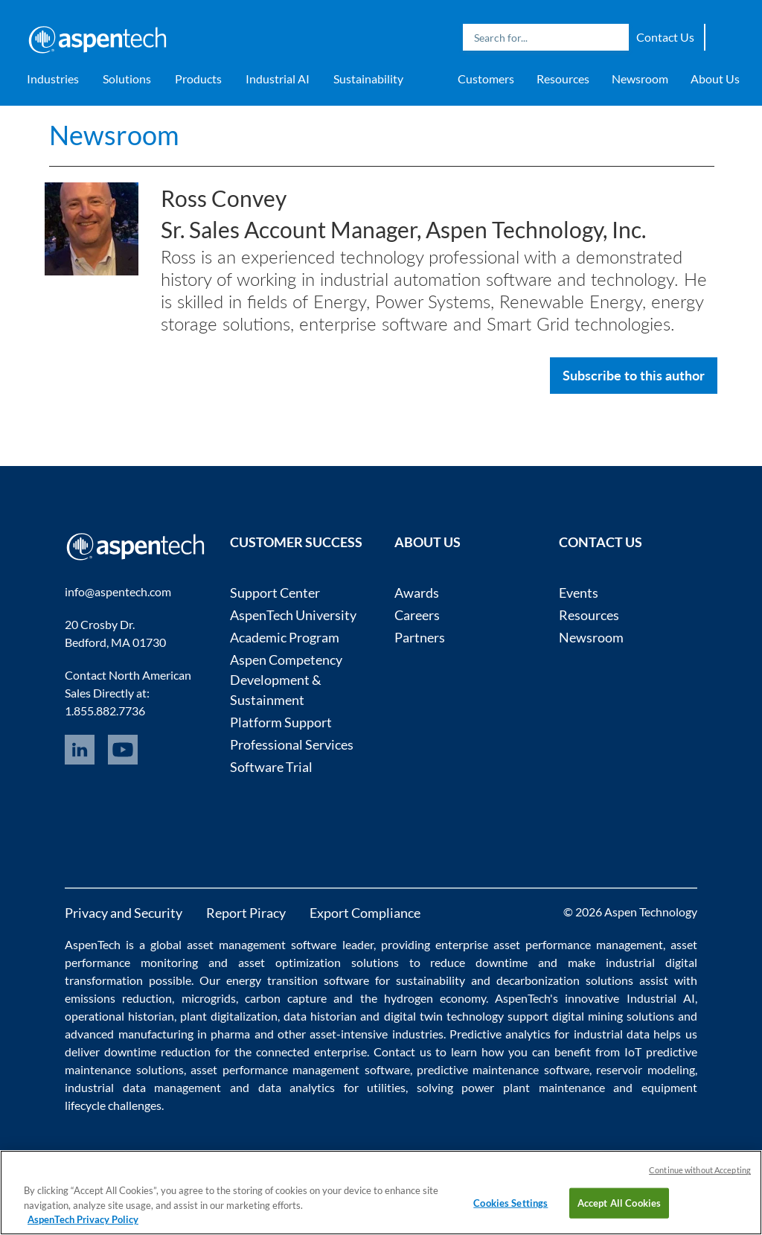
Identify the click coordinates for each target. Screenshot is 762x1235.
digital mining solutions (613, 1016)
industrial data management (143, 1087)
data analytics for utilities (332, 1087)
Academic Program (284, 637)
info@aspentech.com (118, 591)
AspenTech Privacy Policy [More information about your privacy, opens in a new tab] (83, 1219)
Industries (53, 78)
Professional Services (291, 744)
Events (578, 592)
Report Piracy (246, 912)
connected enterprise (311, 1051)
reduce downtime (479, 962)
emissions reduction (118, 998)
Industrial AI (278, 78)
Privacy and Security (123, 912)
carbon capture (286, 998)
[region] (381, 1192)
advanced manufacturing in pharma (157, 1034)
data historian (320, 1016)
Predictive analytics (500, 1034)
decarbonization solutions (564, 980)
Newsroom (640, 78)
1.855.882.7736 (105, 710)
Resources (563, 78)
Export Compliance (365, 912)
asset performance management (578, 944)
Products (198, 78)
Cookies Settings (510, 1202)
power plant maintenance (532, 1087)
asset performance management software (299, 1069)
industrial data (612, 1034)
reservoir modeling (645, 1069)
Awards (416, 592)
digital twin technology (444, 1016)
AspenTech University (293, 615)
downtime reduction (157, 1051)
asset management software (261, 944)
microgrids (209, 998)
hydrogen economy (435, 998)
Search (614, 37)
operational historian (119, 1016)
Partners (419, 637)
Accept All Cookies (619, 1202)
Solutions (127, 78)
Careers (417, 615)
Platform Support (281, 722)
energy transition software (297, 980)
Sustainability (368, 78)
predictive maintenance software (500, 1069)
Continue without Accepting (700, 1170)
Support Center (275, 592)
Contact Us (665, 37)
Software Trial (271, 767)
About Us (715, 78)
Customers (486, 78)
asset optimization (289, 962)
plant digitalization (229, 1016)
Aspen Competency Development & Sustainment (286, 679)
